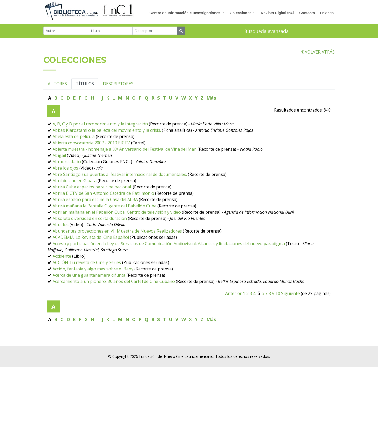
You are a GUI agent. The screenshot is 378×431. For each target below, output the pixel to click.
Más (211, 111)
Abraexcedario (66, 175)
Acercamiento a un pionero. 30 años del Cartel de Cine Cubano (113, 294)
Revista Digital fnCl (278, 13)
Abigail (59, 168)
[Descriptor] (154, 31)
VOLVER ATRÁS (318, 65)
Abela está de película (73, 150)
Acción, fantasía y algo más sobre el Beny (92, 282)
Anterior (233, 306)
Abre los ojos (65, 181)
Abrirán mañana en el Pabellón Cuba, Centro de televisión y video (116, 225)
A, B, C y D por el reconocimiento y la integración (100, 137)
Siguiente (290, 306)
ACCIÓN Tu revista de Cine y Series (86, 275)
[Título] (110, 31)
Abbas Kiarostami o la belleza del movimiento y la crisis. (106, 143)
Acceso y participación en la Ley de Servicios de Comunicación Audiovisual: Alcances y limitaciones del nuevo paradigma (168, 257)
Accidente (61, 269)
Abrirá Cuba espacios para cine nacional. (92, 200)
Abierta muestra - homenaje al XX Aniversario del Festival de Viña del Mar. (125, 162)
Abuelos (60, 238)
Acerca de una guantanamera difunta (88, 288)
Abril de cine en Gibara (74, 194)
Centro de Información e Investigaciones (184, 13)
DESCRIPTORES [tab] (118, 97)
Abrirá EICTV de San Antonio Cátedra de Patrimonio (103, 206)
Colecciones (240, 13)
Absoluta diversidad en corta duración (89, 231)
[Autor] (65, 31)
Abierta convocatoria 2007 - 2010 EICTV (91, 156)
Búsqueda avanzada (266, 32)
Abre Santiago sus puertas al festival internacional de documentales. (119, 187)
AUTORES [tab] (57, 97)
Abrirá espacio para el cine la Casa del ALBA (95, 212)
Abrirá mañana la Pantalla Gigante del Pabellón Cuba (104, 219)
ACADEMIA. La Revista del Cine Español (90, 250)
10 (277, 306)
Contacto (307, 13)
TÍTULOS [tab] (85, 97)
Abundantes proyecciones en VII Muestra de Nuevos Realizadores (117, 244)
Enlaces (327, 13)
